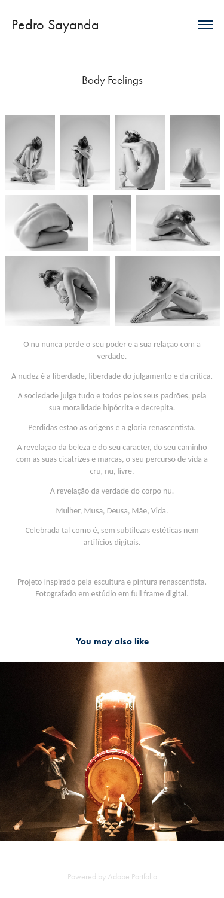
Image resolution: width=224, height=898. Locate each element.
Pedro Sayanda (55, 24)
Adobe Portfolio (132, 877)
